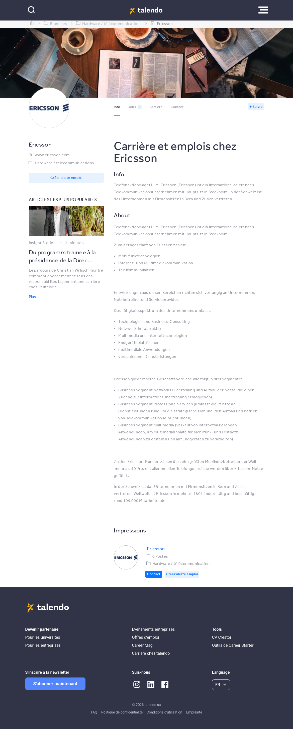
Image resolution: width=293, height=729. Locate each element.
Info (117, 107)
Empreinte (194, 712)
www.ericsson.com (52, 154)
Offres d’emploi (145, 637)
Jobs (135, 107)
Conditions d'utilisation (164, 712)
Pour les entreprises (43, 645)
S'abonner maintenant (55, 683)
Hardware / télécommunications (64, 162)
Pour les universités (42, 637)
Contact (177, 107)
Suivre (258, 106)
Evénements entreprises (153, 629)
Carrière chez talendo (151, 653)
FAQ (94, 712)
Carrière (156, 107)
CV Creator (221, 637)
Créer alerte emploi (66, 177)
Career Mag (142, 645)
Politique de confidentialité (122, 712)
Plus (32, 296)
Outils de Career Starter (233, 645)
